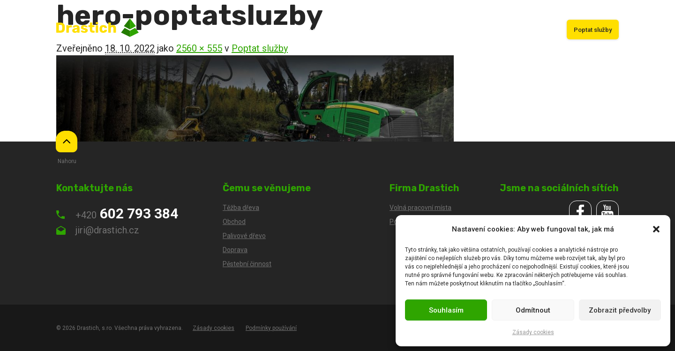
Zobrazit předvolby (620, 310)
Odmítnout (533, 310)
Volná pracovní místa (420, 207)
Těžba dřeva (311, 29)
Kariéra (542, 29)
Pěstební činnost (440, 29)
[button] (656, 229)
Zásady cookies (533, 332)
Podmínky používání (271, 328)
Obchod (354, 29)
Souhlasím (446, 310)
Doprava (391, 29)
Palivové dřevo (497, 29)
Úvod (272, 29)
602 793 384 (117, 213)
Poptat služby (593, 29)
